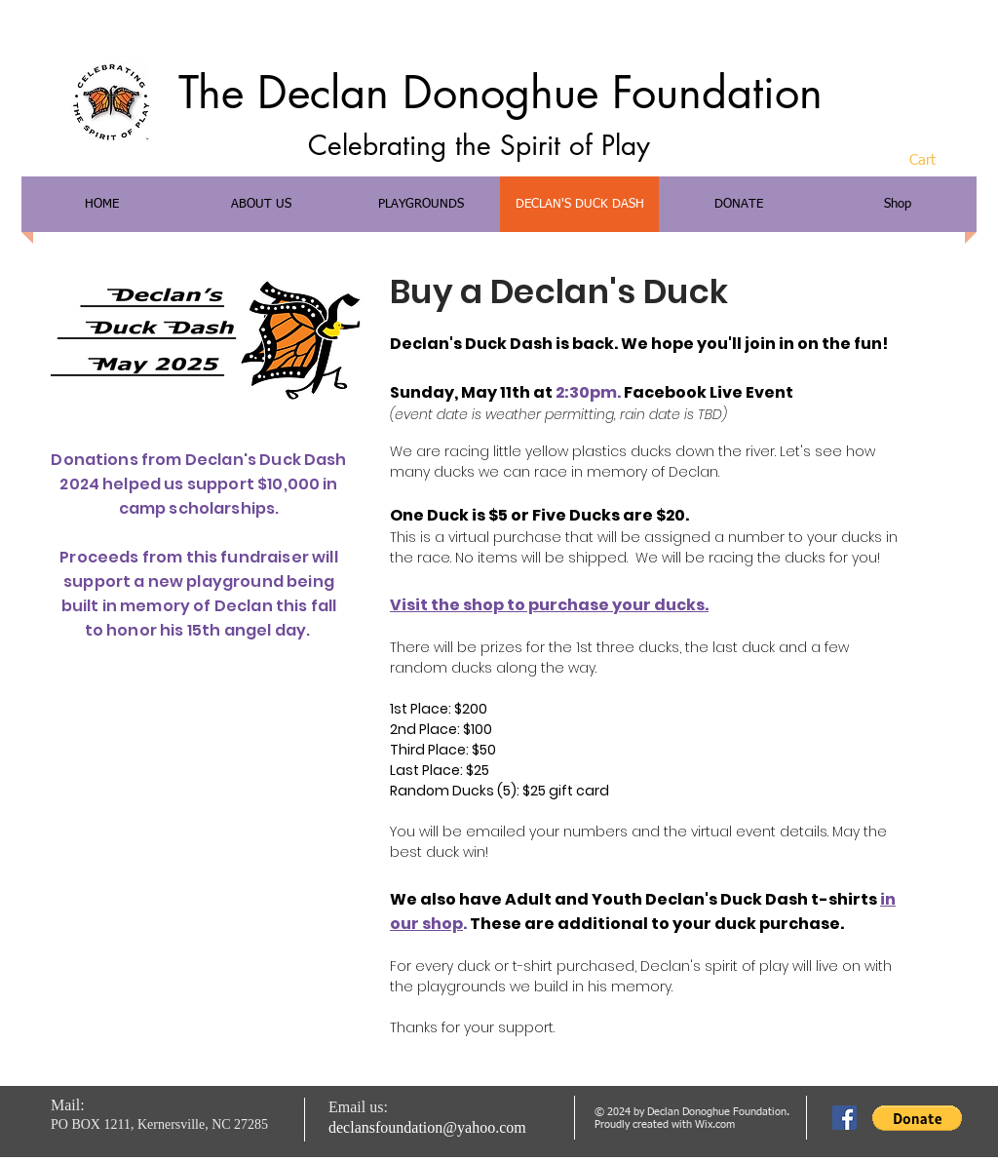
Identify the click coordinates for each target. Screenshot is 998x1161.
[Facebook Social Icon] (844, 1117)
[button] (938, 160)
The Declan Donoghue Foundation (500, 92)
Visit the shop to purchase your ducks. (549, 605)
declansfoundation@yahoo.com (427, 1127)
